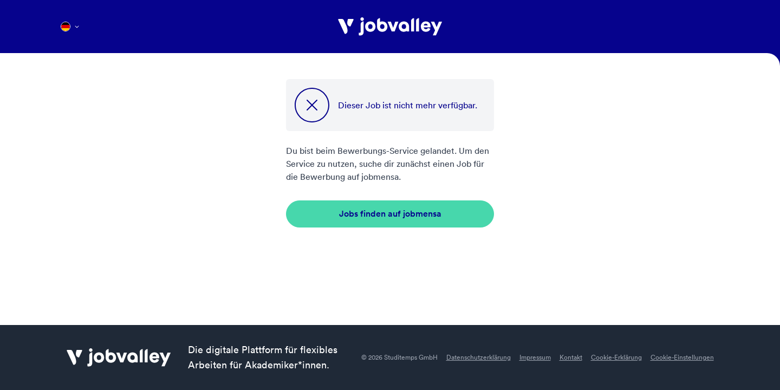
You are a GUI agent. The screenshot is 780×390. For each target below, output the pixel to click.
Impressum (535, 357)
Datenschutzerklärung (478, 357)
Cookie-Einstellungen (682, 357)
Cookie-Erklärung (616, 357)
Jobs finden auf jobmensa (390, 213)
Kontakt (571, 357)
